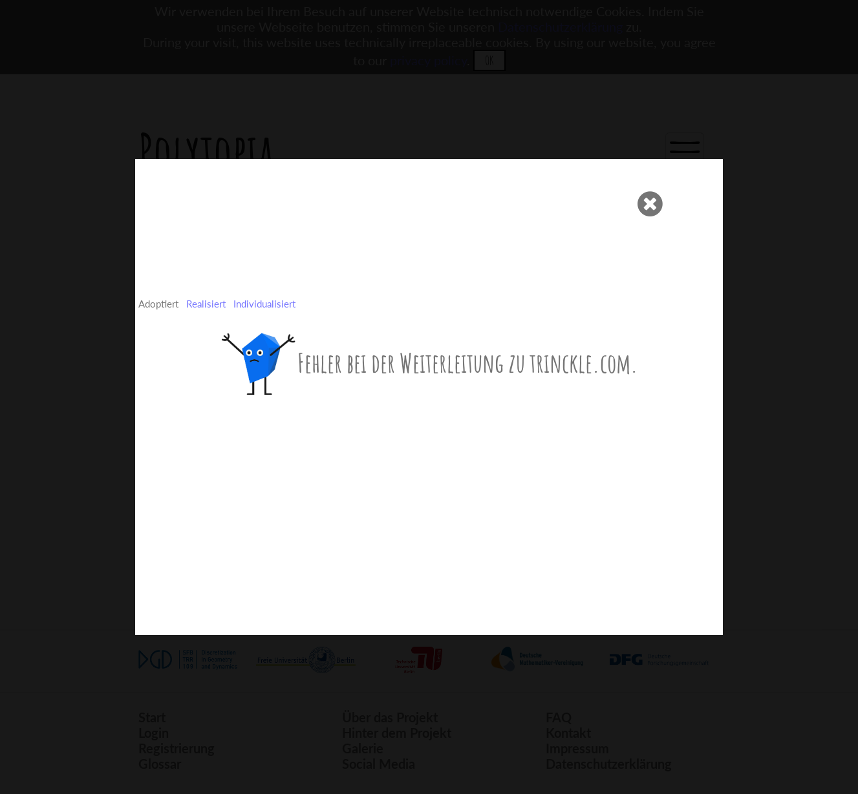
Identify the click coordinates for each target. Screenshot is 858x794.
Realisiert (206, 303)
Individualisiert (264, 303)
